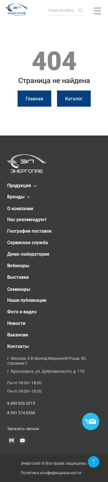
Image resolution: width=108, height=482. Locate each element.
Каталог (74, 98)
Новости (16, 323)
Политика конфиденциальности (50, 472)
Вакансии (17, 335)
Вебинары (18, 265)
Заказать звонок (23, 428)
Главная (34, 98)
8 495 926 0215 (21, 403)
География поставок (29, 231)
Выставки (18, 277)
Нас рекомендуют (27, 219)
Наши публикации (26, 300)
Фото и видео (22, 312)
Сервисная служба (27, 242)
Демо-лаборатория (28, 254)
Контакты (18, 346)
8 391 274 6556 (21, 413)
